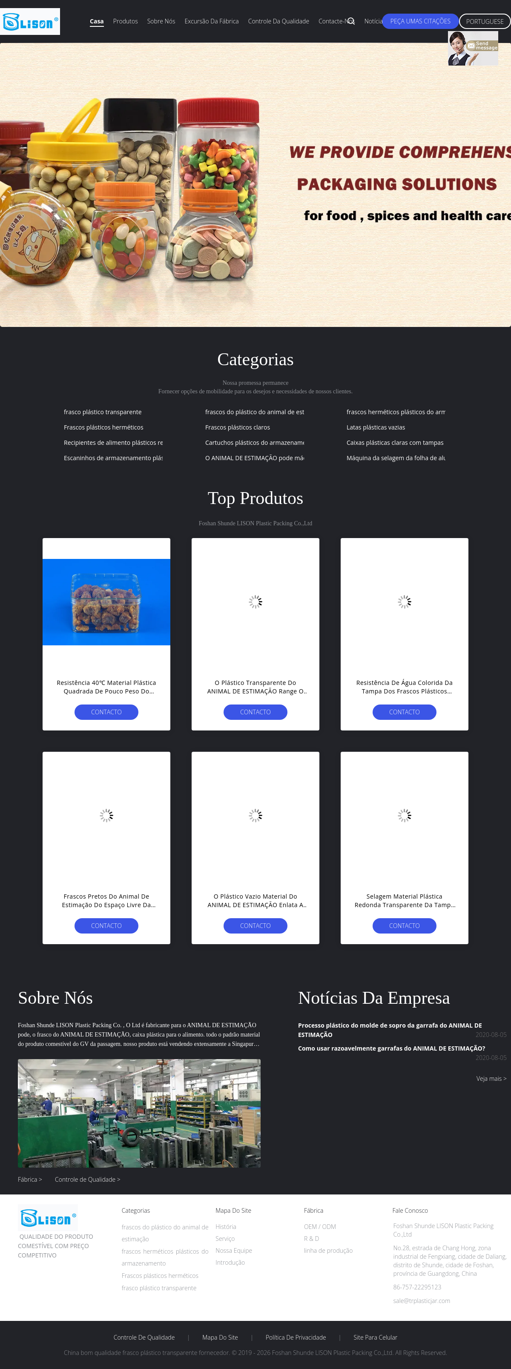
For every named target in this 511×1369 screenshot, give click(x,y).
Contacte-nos (337, 21)
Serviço (225, 1238)
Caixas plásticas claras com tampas (395, 442)
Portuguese (485, 21)
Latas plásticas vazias (376, 427)
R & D (311, 1238)
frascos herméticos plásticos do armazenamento (414, 412)
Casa (97, 21)
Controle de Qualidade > (88, 1179)
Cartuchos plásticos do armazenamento (260, 442)
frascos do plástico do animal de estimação (264, 412)
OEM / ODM (320, 1227)
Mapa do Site (220, 1337)
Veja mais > (492, 1078)
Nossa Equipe (233, 1250)
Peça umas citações (420, 21)
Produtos (125, 21)
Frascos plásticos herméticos (104, 427)
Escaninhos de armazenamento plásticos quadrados (136, 458)
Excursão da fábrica (211, 21)
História (225, 1227)
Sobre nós (161, 21)
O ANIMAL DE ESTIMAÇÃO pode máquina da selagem (278, 458)
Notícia (374, 21)
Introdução (230, 1262)
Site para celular (376, 1337)
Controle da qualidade (278, 21)
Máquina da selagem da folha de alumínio (405, 458)
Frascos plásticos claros (237, 427)
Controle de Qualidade (144, 1337)
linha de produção (328, 1250)
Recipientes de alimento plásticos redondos (124, 442)
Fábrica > (30, 1179)
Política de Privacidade (296, 1337)
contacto (106, 712)
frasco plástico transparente (103, 412)
